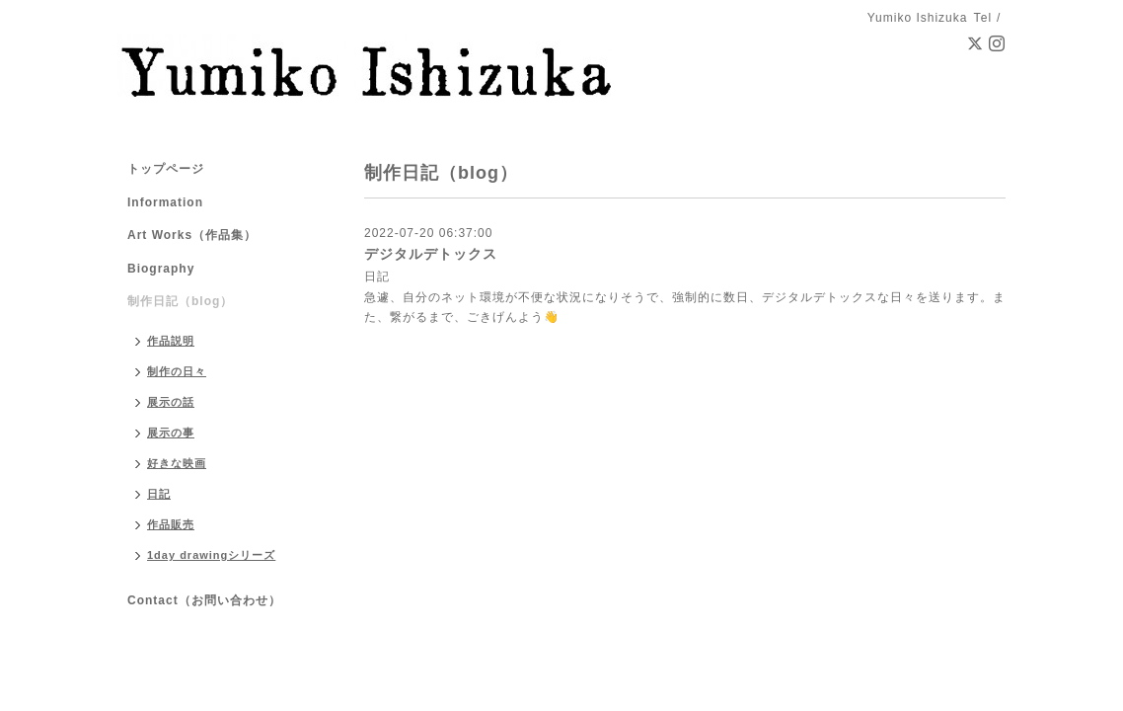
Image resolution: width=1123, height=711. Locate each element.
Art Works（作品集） (192, 235)
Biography (160, 269)
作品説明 (170, 341)
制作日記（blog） (180, 301)
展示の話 (170, 402)
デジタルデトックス (430, 254)
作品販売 (170, 524)
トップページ (165, 169)
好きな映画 (176, 463)
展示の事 (170, 432)
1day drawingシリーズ (211, 555)
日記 (377, 276)
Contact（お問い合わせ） (204, 600)
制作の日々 (176, 371)
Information (165, 202)
